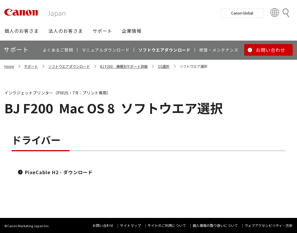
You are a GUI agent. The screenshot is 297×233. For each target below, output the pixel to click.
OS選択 (163, 66)
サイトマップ (130, 225)
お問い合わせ (103, 225)
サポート (31, 66)
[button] (21, 30)
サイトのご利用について (167, 225)
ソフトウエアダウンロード (69, 66)
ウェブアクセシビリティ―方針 (269, 225)
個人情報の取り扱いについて (215, 225)
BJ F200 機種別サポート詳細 (124, 66)
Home (9, 66)
